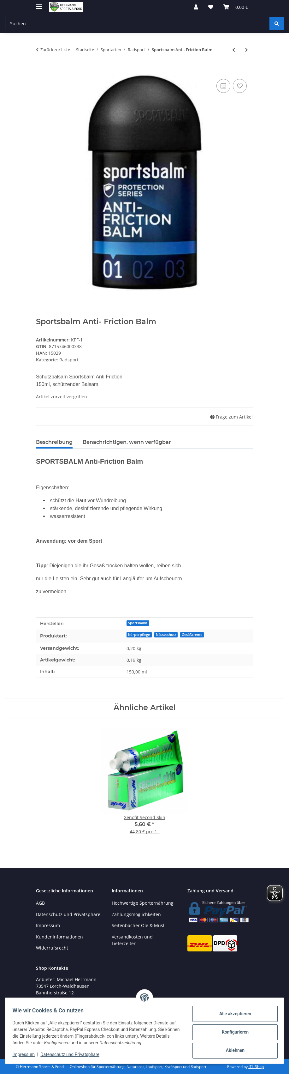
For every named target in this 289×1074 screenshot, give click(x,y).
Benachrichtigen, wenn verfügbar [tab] (127, 442)
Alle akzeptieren (232, 1013)
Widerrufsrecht (52, 948)
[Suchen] (276, 23)
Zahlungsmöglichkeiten (136, 914)
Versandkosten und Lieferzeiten (132, 940)
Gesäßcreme (192, 634)
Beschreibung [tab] (54, 442)
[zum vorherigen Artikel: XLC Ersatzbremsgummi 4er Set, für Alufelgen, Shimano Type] (233, 50)
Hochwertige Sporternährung (143, 903)
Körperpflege (139, 634)
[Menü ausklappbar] (39, 4)
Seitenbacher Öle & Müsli (139, 925)
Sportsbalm (137, 623)
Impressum (26, 1054)
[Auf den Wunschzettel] (240, 86)
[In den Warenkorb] (41, 70)
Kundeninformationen (59, 937)
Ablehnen (232, 1050)
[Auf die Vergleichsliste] (223, 86)
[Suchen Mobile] (137, 23)
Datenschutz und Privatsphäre (73, 1054)
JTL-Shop (256, 1066)
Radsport (69, 360)
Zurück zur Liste (55, 49)
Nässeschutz (166, 634)
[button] (196, 7)
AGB (40, 903)
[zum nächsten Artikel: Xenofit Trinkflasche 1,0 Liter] (246, 50)
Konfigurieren (232, 1032)
